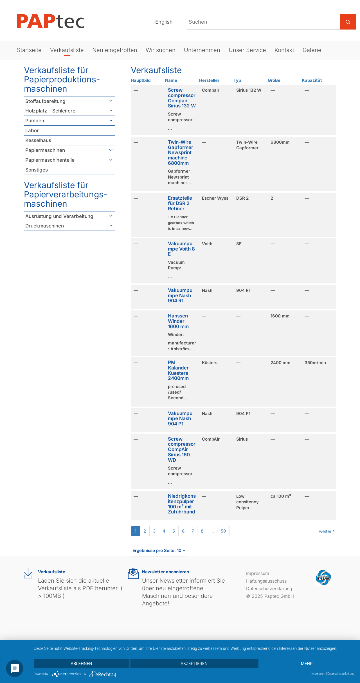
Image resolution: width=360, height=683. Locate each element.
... (212, 531)
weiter (325, 531)
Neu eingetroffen (114, 50)
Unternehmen (202, 50)
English (164, 22)
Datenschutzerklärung (269, 588)
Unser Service (247, 50)
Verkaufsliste (67, 50)
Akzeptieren (194, 663)
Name (171, 80)
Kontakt (284, 50)
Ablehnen (81, 663)
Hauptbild (140, 80)
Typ (237, 80)
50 (223, 531)
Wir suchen (161, 50)
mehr (307, 663)
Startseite (29, 50)
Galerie (312, 50)
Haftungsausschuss (266, 581)
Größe (274, 80)
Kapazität (312, 80)
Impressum (257, 573)
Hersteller (209, 80)
